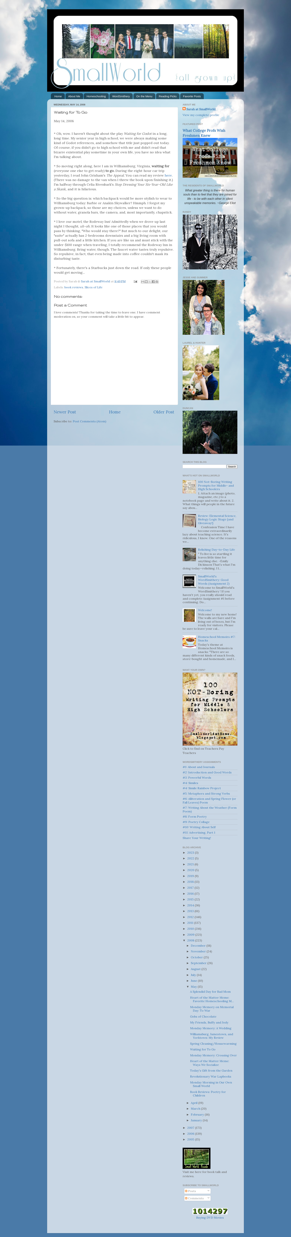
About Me (74, 96)
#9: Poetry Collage (196, 822)
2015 (190, 899)
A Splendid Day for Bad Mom (210, 991)
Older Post (163, 412)
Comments (194, 1198)
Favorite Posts (192, 96)
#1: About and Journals (199, 767)
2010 (191, 928)
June (194, 980)
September (199, 963)
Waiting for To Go (202, 1049)
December (198, 945)
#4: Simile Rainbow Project (202, 788)
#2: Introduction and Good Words (207, 772)
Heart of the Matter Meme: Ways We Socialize (209, 1062)
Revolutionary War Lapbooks (210, 1076)
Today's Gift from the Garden (211, 1070)
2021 (190, 864)
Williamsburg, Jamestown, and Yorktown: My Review (211, 1035)
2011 (190, 923)
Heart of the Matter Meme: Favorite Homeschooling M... (212, 999)
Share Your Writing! (197, 838)
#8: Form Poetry (195, 816)
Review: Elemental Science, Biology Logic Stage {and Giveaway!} (217, 519)
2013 (190, 911)
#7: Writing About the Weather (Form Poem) (210, 809)
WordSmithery (121, 96)
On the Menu (144, 96)
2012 (190, 917)
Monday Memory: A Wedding (210, 1028)
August (196, 969)
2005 (191, 1139)
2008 (191, 940)
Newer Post (65, 412)
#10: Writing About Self (199, 827)
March (196, 1108)
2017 (190, 887)
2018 (190, 882)
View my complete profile (201, 115)
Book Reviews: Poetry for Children (208, 1093)
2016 (190, 893)
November (199, 951)
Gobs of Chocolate (203, 1016)
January (197, 1120)
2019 (191, 876)
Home (58, 96)
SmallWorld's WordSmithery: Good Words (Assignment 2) (213, 579)
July (194, 975)
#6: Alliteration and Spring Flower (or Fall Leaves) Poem (209, 800)
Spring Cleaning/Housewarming (213, 1043)
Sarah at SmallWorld (200, 109)
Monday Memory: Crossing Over (213, 1055)
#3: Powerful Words (197, 777)
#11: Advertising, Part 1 (199, 832)
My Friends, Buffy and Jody (209, 1022)
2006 (191, 1133)
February (198, 1114)
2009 (191, 934)
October (197, 957)
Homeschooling (96, 96)
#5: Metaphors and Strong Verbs (206, 793)
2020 (191, 870)
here (168, 175)
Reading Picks (168, 96)
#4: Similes (190, 783)
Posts (190, 1191)
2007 (191, 1128)
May (194, 986)
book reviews (73, 287)
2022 (191, 858)
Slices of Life (93, 287)
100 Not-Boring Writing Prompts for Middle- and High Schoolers (216, 485)
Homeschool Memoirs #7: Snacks (216, 638)
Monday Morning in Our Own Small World (211, 1084)
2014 (191, 905)
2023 (191, 852)
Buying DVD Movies (210, 1217)
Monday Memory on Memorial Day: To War (212, 1008)
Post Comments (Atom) (89, 421)
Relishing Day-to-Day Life (216, 549)
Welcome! (205, 610)
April (194, 1103)
